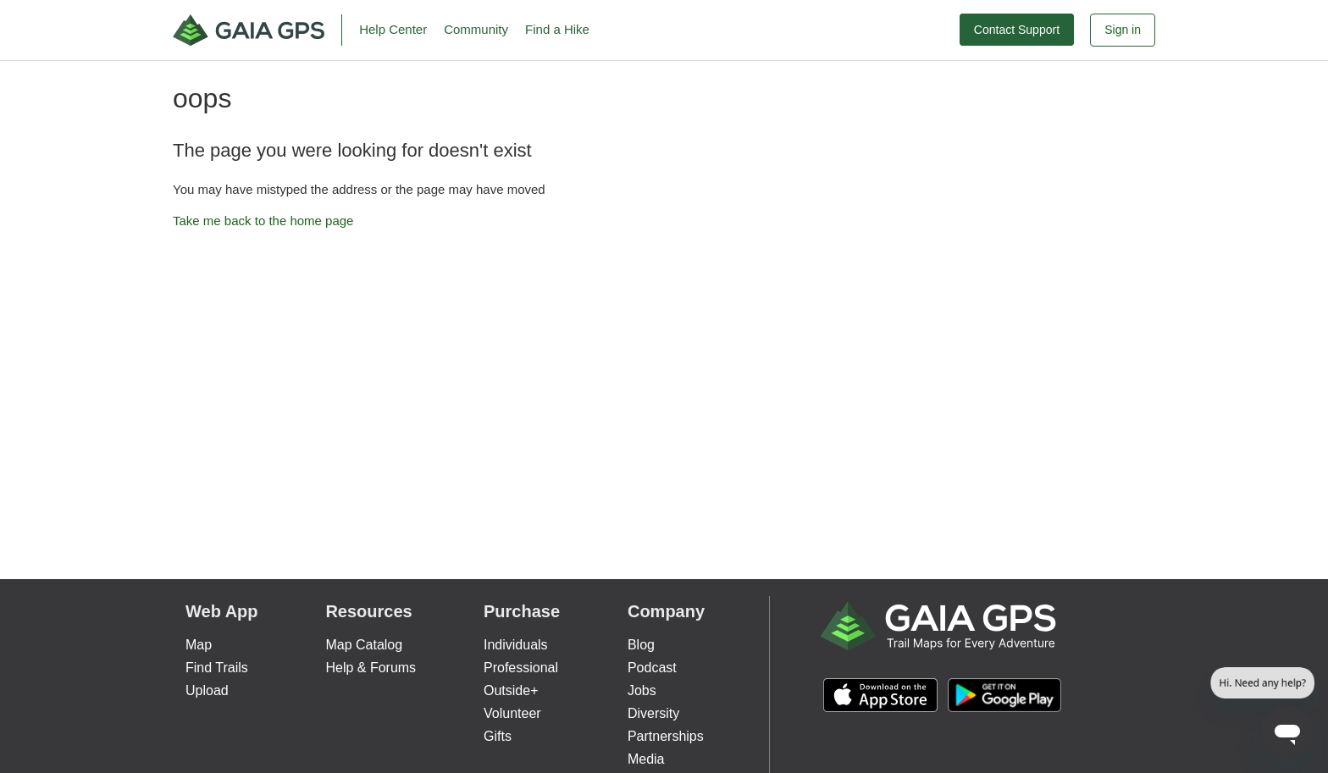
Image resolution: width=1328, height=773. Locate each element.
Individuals (516, 645)
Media (646, 759)
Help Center (393, 29)
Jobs (642, 690)
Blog (641, 645)
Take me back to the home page (263, 220)
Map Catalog (363, 645)
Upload (207, 690)
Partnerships (666, 736)
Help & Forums (370, 667)
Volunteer (512, 713)
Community (476, 29)
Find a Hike (557, 29)
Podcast (652, 667)
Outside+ (511, 690)
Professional (521, 667)
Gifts (498, 736)
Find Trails (216, 667)
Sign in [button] (1122, 29)
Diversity (653, 713)
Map (198, 645)
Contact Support (1017, 29)
